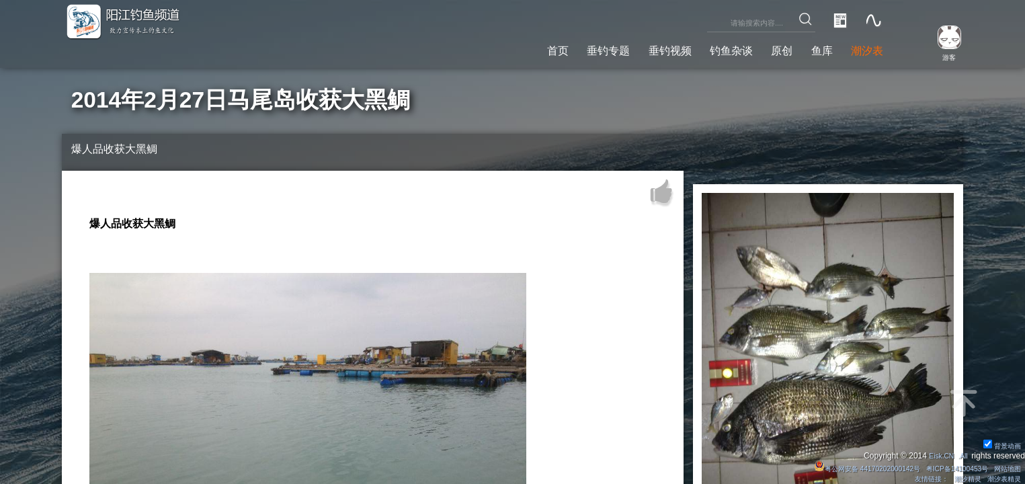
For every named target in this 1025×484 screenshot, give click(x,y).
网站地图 (1004, 466)
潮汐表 (863, 48)
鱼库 (810, 48)
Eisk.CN (937, 453)
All (962, 453)
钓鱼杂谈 (703, 48)
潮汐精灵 (957, 478)
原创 (763, 48)
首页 (499, 48)
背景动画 (998, 443)
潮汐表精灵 (1000, 478)
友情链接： (914, 478)
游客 (942, 56)
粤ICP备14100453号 (945, 466)
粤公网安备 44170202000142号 (839, 466)
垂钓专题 (559, 48)
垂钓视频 (631, 48)
